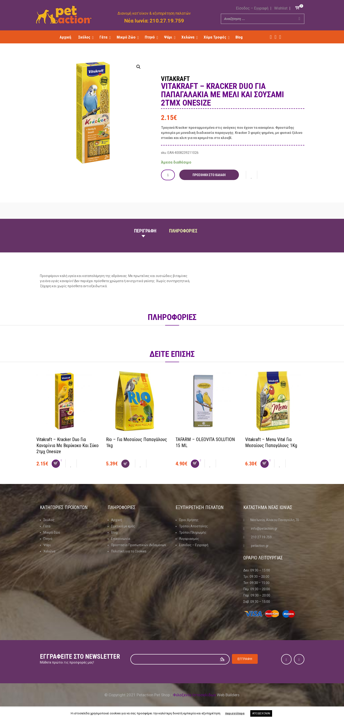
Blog (114, 532)
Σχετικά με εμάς (123, 526)
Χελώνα (49, 551)
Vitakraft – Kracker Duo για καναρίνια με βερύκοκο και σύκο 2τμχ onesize (67, 445)
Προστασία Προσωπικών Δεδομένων (138, 545)
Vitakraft (175, 79)
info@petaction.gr (264, 528)
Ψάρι (47, 545)
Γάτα (46, 526)
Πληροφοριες (183, 231)
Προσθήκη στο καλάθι (209, 175)
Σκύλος (49, 520)
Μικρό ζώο (51, 532)
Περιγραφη (145, 231)
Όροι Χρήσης (189, 520)
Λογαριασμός (189, 539)
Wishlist (280, 8)
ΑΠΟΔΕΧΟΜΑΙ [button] (261, 713)
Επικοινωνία (120, 539)
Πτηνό (47, 539)
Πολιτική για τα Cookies (128, 551)
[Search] (299, 19)
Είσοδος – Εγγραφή (252, 8)
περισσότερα (234, 713)
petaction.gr (260, 546)
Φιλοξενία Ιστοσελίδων (194, 695)
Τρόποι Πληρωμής (192, 532)
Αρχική (116, 520)
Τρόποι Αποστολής (193, 526)
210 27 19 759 (261, 537)
